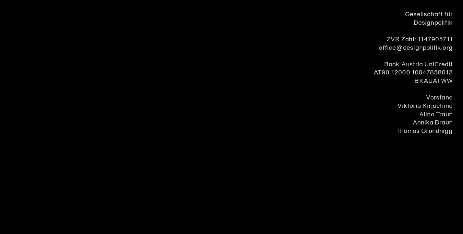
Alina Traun (436, 114)
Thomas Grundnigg (424, 131)
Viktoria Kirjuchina (425, 106)
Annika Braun (433, 123)
